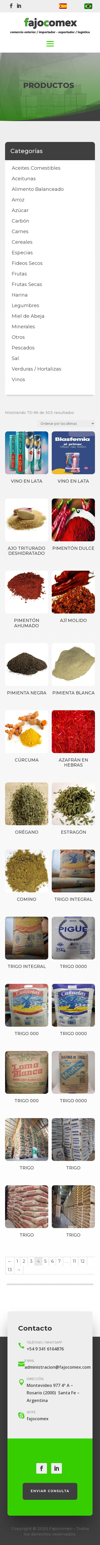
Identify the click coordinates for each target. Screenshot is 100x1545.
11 (74, 1261)
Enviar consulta (50, 1491)
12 (83, 1261)
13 (10, 1269)
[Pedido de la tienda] (66, 423)
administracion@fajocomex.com (58, 1367)
